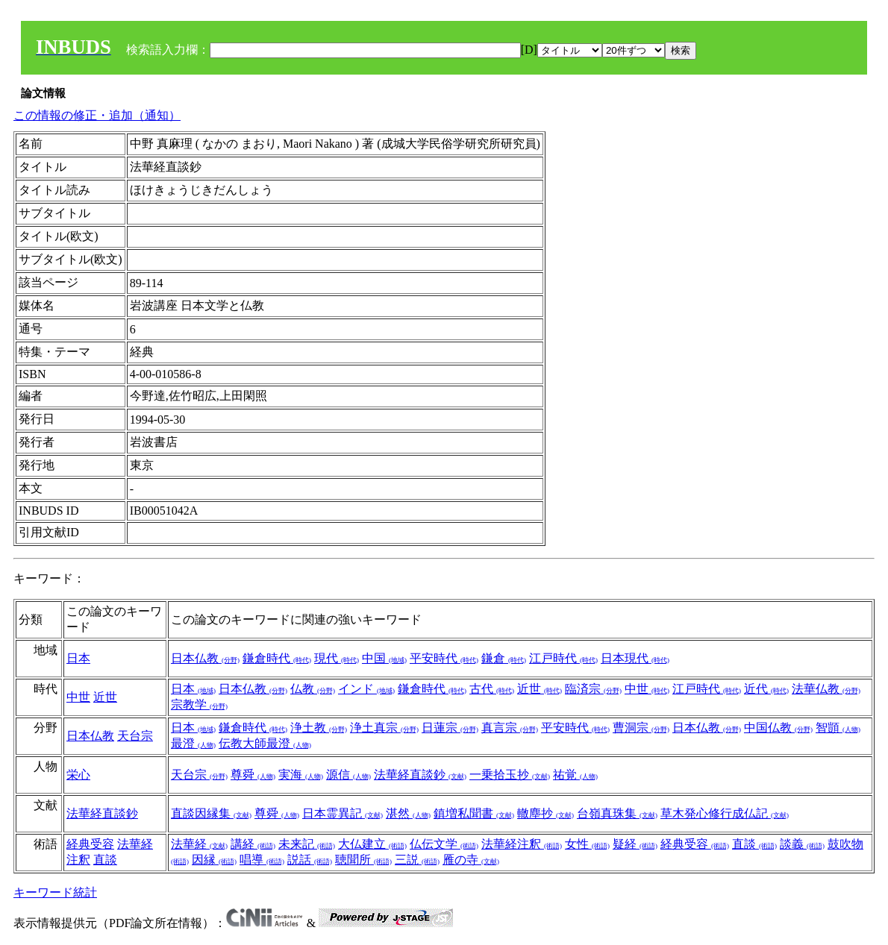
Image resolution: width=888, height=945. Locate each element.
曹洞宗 (641, 727)
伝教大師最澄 (265, 743)
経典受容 (90, 844)
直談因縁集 (211, 813)
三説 (417, 859)
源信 (348, 774)
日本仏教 (205, 658)
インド (366, 688)
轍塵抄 (545, 813)
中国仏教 (778, 727)
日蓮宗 (450, 727)
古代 (491, 688)
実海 (300, 774)
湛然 (408, 813)
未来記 (306, 844)
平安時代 (444, 658)
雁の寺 (471, 859)
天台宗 (135, 735)
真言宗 (509, 727)
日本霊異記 (342, 813)
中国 (384, 658)
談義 (802, 844)
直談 (105, 859)
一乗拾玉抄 (509, 774)
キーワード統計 (55, 892)
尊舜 (253, 774)
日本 (78, 658)
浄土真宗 (384, 727)
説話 (309, 859)
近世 (105, 697)
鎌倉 (503, 658)
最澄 (193, 743)
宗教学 (199, 704)
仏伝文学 (444, 844)
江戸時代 (563, 658)
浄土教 (318, 727)
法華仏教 (826, 688)
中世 (78, 697)
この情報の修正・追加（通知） (97, 115)
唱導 (262, 859)
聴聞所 (363, 859)
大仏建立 (372, 844)
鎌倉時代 (277, 658)
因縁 (214, 859)
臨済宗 (593, 688)
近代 (766, 688)
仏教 (312, 688)
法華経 (199, 844)
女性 (587, 844)
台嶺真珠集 (617, 813)
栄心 (78, 774)
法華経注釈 (521, 844)
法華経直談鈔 (420, 774)
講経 (253, 844)
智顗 (838, 727)
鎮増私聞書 (474, 813)
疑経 (635, 844)
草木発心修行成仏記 (724, 813)
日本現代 (635, 658)
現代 (336, 658)
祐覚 (575, 774)
